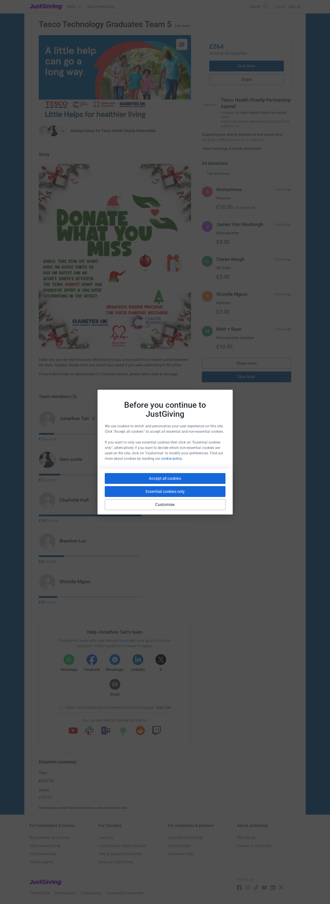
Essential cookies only (165, 491)
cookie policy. (172, 458)
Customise (165, 504)
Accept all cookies (165, 478)
